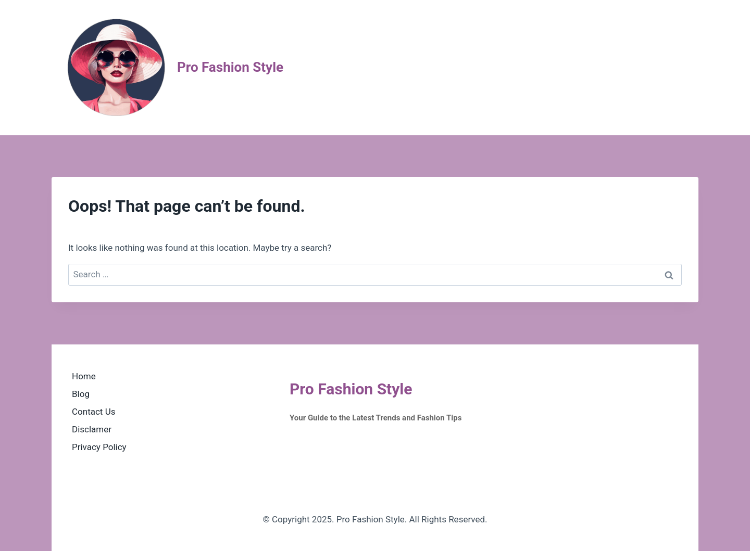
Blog (81, 394)
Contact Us (93, 411)
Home (84, 376)
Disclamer (91, 429)
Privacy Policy (99, 447)
